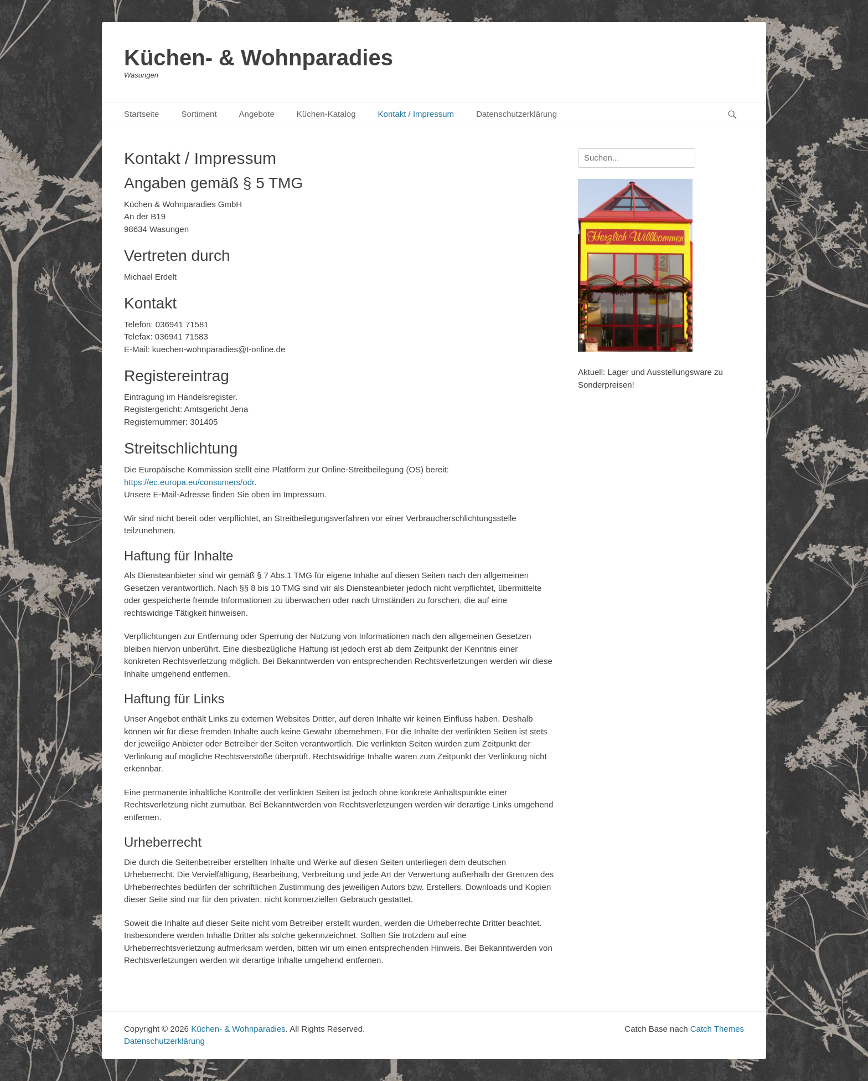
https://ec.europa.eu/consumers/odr (189, 482)
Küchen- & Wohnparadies (258, 57)
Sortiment (198, 114)
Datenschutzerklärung (516, 114)
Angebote (257, 114)
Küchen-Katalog (326, 114)
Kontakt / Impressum (416, 114)
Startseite (141, 114)
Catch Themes (717, 1028)
